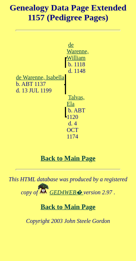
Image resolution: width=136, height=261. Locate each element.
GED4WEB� (66, 192)
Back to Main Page (68, 158)
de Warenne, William (77, 51)
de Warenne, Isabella (40, 77)
